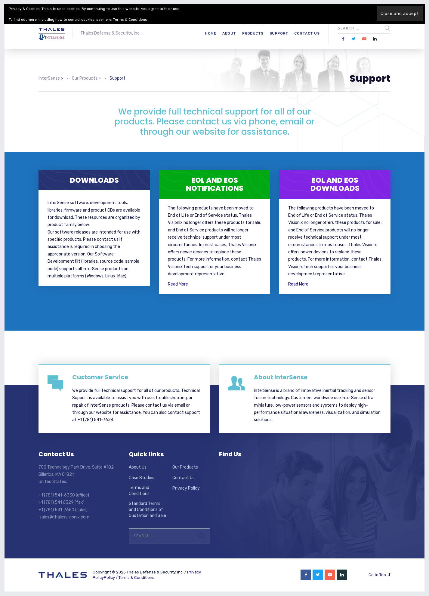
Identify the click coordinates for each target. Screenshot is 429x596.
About (229, 33)
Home (210, 33)
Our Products (185, 467)
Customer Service (100, 377)
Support (279, 33)
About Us (138, 467)
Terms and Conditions (139, 490)
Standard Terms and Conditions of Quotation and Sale (147, 509)
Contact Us (306, 33)
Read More (178, 284)
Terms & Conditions (136, 577)
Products (253, 33)
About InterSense (280, 377)
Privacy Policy (186, 488)
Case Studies (141, 477)
